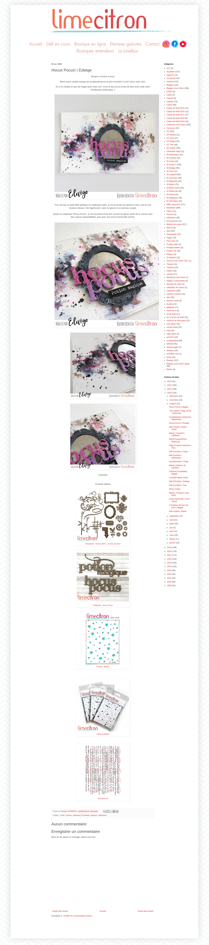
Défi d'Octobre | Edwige (179, 481)
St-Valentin (171, 257)
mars (171, 535)
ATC (168, 68)
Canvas (170, 98)
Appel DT (171, 75)
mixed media (172, 327)
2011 (169, 578)
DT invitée (171, 148)
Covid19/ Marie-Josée (178, 477)
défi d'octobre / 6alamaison (175, 456)
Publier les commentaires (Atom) (78, 916)
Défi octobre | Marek (178, 511)
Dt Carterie (171, 158)
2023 (169, 381)
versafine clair (173, 354)
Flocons (170, 214)
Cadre (169, 95)
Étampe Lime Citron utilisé (178, 364)
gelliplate (170, 307)
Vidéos (169, 271)
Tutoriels (170, 267)
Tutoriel (170, 264)
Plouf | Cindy (174, 489)
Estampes (171, 208)
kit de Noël (171, 314)
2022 (169, 385)
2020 (169, 393)
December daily (173, 151)
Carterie (68, 815)
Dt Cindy (170, 161)
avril (171, 531)
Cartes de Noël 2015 (176, 108)
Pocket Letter (172, 244)
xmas (169, 357)
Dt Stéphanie (172, 198)
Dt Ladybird (172, 174)
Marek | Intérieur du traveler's (177, 466)
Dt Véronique (172, 201)
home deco (171, 310)
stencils (170, 344)
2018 (169, 551)
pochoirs (170, 337)
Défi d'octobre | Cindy (178, 451)
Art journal (171, 78)
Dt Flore (170, 171)
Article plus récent (60, 911)
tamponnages (172, 347)
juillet (172, 524)
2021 (169, 389)
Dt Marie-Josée (173, 188)
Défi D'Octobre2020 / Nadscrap (178, 440)
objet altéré (171, 334)
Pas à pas (171, 241)
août (171, 520)
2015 (169, 563)
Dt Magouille (172, 181)
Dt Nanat (170, 194)
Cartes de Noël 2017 (176, 115)
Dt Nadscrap (172, 191)
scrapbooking (172, 340)
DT (168, 131)
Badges (170, 85)
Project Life (171, 251)
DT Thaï (170, 145)
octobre (173, 404)
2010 (169, 582)
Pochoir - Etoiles (103, 667)
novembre (174, 400)
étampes (93, 815)
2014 (169, 566)
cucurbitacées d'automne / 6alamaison (180, 418)
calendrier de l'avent (175, 287)
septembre (174, 516)
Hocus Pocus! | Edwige (179, 423)
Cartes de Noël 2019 (176, 121)
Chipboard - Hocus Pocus (103, 605)
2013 (169, 570)
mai (171, 527)
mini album (171, 324)
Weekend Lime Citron (176, 277)
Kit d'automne (172, 221)
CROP (169, 92)
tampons (170, 350)
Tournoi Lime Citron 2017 (177, 261)
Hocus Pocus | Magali (178, 407)
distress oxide (172, 301)
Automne (170, 81)
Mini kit (170, 228)
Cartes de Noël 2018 (176, 118)
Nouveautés (172, 234)
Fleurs (169, 211)
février (172, 539)
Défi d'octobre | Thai (177, 485)
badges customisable (176, 281)
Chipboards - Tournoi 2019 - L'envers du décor (103, 544)
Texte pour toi (103, 798)
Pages (169, 238)
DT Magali (171, 141)
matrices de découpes (176, 320)
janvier (172, 543)
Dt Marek (171, 184)
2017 (169, 555)
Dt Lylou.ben (172, 178)
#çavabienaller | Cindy (178, 461)
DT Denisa (171, 135)
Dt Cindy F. (171, 164)
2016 (169, 559)
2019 (169, 547)
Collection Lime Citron (176, 125)
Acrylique (171, 71)
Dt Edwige (85, 815)
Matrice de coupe (174, 224)
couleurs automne (174, 294)
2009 (169, 585)
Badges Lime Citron (175, 88)
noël (168, 330)
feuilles (170, 304)
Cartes (169, 105)
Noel (169, 231)
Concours (171, 128)
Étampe (170, 360)
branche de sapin (174, 284)
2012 (169, 574)
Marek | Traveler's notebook (177, 434)
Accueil (103, 911)
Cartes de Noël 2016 (176, 111)
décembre (174, 396)
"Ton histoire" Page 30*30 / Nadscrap (180, 412)
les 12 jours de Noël (175, 317)
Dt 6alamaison (173, 155)
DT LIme (170, 138)
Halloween (102, 815)
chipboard (76, 815)
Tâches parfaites (102, 734)
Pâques (170, 254)
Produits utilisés (173, 247)
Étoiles (169, 369)
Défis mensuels (173, 204)
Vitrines (170, 274)
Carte (62, 815)
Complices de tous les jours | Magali (178, 506)
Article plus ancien (145, 911)
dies (168, 297)
